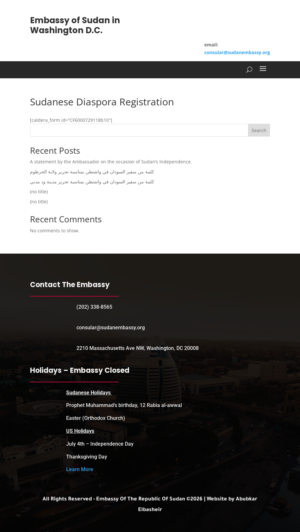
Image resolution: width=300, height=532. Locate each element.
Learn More (79, 469)
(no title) (39, 192)
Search (259, 130)
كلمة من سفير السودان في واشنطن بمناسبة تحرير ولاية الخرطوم (92, 172)
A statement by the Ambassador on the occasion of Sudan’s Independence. (111, 162)
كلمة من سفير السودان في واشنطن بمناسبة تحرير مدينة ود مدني (92, 182)
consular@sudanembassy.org (237, 52)
